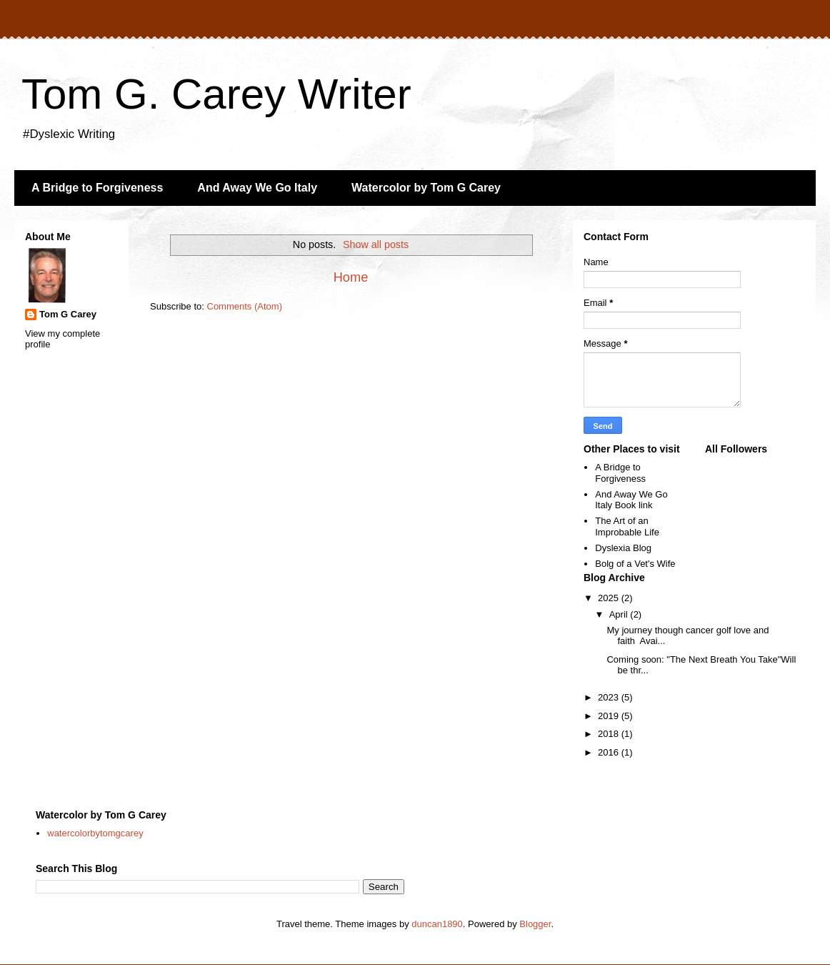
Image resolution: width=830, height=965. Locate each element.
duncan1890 (437, 924)
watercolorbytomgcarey (95, 833)
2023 (609, 697)
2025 (609, 598)
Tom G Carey (67, 314)
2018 (609, 733)
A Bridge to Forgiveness (97, 188)
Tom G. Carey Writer (216, 94)
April (620, 614)
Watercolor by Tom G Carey (426, 188)
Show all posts (376, 244)
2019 (609, 716)
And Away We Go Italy (257, 188)
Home (351, 277)
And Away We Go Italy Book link (631, 500)
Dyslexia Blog (623, 548)
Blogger (535, 924)
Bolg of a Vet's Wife (635, 563)
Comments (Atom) (244, 306)
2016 (609, 752)
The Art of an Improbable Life (627, 526)
